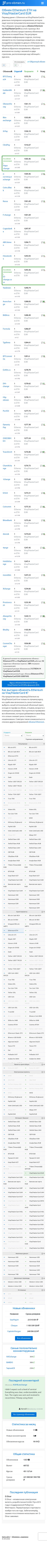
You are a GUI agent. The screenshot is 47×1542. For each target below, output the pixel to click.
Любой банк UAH (14, 848)
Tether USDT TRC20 (15, 786)
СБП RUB (11, 852)
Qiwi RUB (11, 1080)
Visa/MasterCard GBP (15, 1188)
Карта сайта (6, 1537)
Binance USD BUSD (14, 1037)
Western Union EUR (15, 1286)
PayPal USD (12, 826)
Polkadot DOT (13, 1054)
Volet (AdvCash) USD (15, 831)
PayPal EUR (12, 1114)
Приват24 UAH (13, 1158)
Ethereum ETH (13, 756)
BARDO (9, 1362)
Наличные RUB (13, 899)
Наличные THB (13, 1274)
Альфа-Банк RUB (14, 860)
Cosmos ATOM (13, 1024)
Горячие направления (34, 739)
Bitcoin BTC (12, 747)
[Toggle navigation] (42, 3)
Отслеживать (19, 62)
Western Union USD (15, 1282)
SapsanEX (10, 1368)
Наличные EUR (13, 903)
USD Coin (11, 997)
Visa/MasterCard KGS (15, 1237)
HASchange (11, 1357)
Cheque (14, 1325)
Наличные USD (13, 895)
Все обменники (24, 1338)
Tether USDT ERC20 (15, 781)
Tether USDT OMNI (14, 1029)
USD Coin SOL (12, 1007)
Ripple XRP (12, 764)
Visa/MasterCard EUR (15, 1173)
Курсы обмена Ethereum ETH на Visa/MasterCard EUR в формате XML (24, 684)
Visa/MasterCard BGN (15, 1248)
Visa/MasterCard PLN (15, 1229)
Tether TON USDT (14, 794)
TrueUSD (11, 1012)
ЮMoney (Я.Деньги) (15, 822)
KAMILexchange (20, 1385)
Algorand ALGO (13, 1041)
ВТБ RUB (11, 871)
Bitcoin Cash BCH (14, 751)
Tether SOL (12, 992)
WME (10, 1075)
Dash (9, 777)
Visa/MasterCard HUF (15, 1216)
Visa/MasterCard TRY (15, 1220)
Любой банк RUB (14, 843)
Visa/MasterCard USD (15, 880)
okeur (10, 1302)
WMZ (10, 818)
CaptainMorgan (14, 1331)
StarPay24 (14, 1320)
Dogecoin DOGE (13, 773)
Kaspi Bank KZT (13, 875)
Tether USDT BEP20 (15, 790)
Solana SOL (11, 809)
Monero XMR (12, 769)
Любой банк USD (14, 839)
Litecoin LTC (12, 760)
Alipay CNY (11, 835)
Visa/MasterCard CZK (15, 1233)
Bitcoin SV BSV (13, 920)
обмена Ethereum (36, 722)
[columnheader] (7, 71)
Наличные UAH (13, 908)
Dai (9, 1050)
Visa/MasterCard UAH (15, 891)
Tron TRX (11, 798)
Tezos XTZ (11, 1046)
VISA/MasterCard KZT (15, 1196)
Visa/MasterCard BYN (15, 1201)
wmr (9, 1294)
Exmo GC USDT (13, 1068)
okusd (10, 1298)
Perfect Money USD (15, 1084)
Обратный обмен (37, 62)
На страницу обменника (23, 1414)
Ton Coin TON (12, 813)
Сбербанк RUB (13, 856)
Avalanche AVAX (13, 1059)
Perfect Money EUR (15, 1088)
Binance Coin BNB (14, 1016)
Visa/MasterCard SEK (15, 1224)
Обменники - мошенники (20, 1537)
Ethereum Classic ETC (15, 1033)
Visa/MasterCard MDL (15, 1211)
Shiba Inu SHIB (13, 1020)
